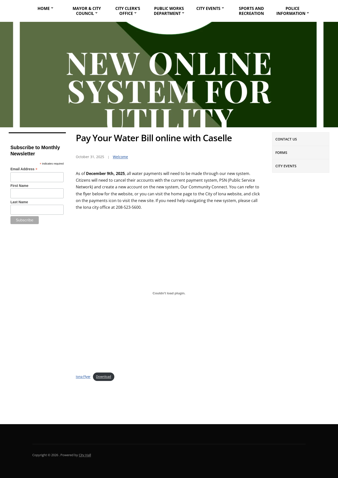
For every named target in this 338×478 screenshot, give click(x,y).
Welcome (120, 156)
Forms (281, 152)
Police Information (290, 11)
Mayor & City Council (87, 11)
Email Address (24, 169)
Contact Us (286, 139)
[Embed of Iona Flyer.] (169, 293)
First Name (19, 186)
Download (103, 376)
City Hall (85, 455)
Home (44, 8)
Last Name (19, 202)
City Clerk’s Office (127, 11)
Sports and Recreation (251, 11)
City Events (208, 8)
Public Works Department (169, 11)
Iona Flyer (83, 376)
